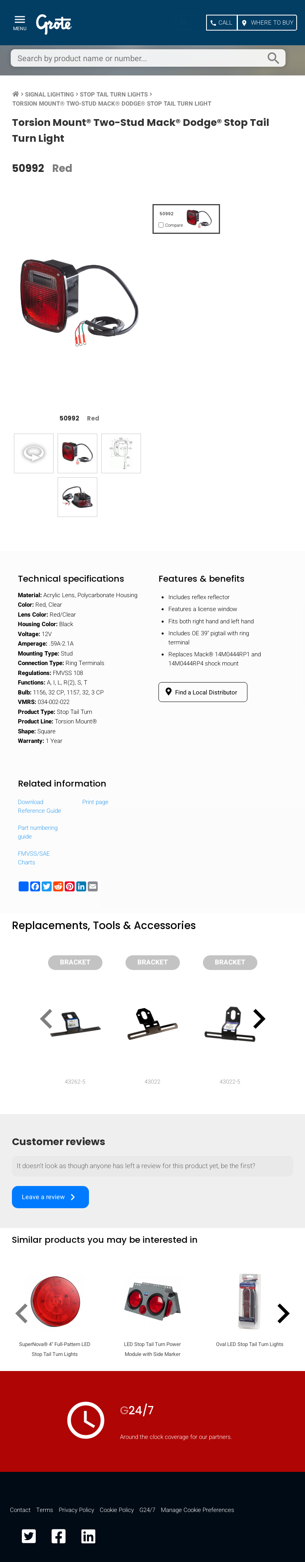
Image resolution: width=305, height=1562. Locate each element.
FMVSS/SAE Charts (34, 858)
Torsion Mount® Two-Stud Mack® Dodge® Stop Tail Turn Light (111, 103)
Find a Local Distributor (200, 692)
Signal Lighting (49, 94)
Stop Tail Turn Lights (114, 94)
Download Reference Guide (39, 807)
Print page (95, 802)
